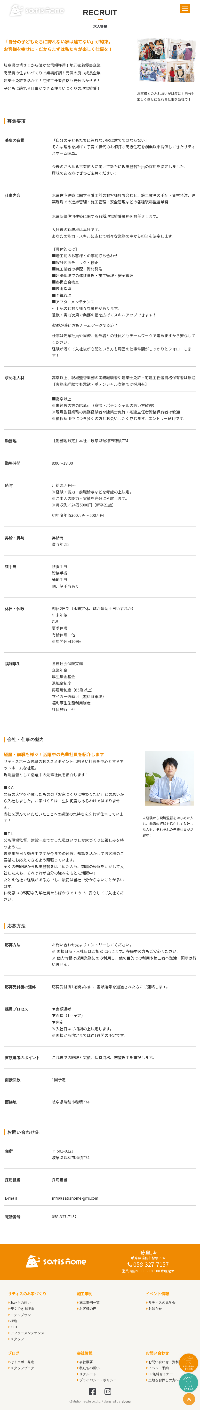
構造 (12, 1320)
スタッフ (16, 1339)
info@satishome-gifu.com (75, 1198)
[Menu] (185, 8)
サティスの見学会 (161, 1302)
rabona (126, 1401)
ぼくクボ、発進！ (23, 1362)
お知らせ (154, 1308)
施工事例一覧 (88, 1302)
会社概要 (85, 1362)
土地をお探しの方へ (162, 1380)
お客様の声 (86, 1308)
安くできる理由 (21, 1308)
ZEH (12, 1327)
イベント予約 (157, 1368)
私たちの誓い (88, 1368)
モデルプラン (19, 1314)
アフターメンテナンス (26, 1333)
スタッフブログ (21, 1368)
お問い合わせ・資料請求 (166, 1362)
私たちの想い (19, 1302)
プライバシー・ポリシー (97, 1380)
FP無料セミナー (159, 1374)
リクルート (86, 1374)
